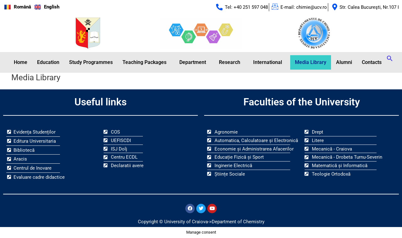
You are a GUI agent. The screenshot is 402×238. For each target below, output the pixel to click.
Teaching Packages (144, 62)
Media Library (310, 62)
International (267, 62)
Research (229, 62)
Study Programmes (91, 62)
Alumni (344, 62)
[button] (146, 62)
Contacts (372, 62)
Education (48, 62)
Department (192, 62)
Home (20, 62)
